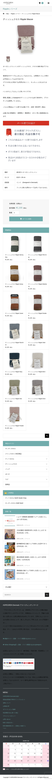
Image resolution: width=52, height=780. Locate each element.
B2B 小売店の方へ (8, 722)
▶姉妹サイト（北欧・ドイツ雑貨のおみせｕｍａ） (20, 638)
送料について (6, 703)
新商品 (7, 484)
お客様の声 (6, 706)
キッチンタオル (10, 448)
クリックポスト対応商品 (13, 454)
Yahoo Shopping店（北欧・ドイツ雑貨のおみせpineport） (23, 644)
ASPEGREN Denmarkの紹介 (11, 696)
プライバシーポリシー (9, 716)
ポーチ (7, 474)
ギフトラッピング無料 (9, 709)
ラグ (6, 479)
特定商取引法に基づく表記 (10, 712)
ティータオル (9, 459)
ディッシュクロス (11, 464)
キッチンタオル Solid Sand (14, 503)
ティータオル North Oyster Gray (15, 498)
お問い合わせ (6, 719)
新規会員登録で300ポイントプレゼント (14, 699)
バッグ (7, 469)
